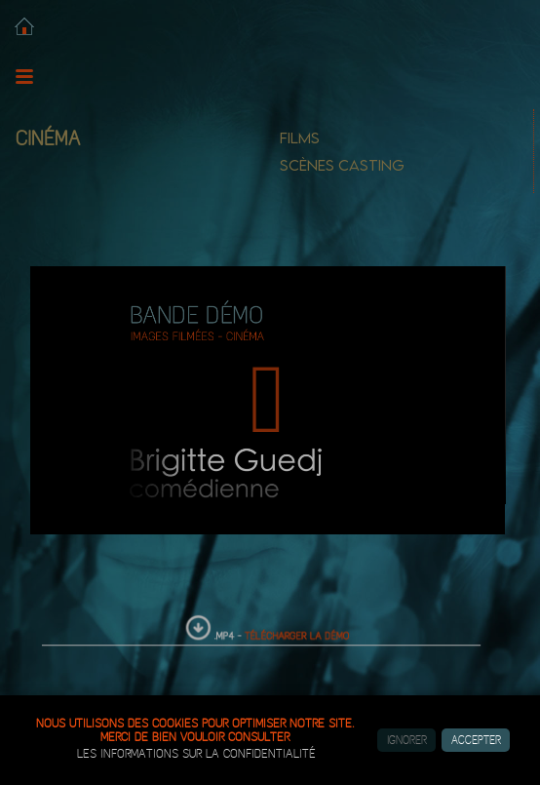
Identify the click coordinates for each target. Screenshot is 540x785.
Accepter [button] (476, 740)
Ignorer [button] (407, 740)
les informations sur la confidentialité (196, 754)
